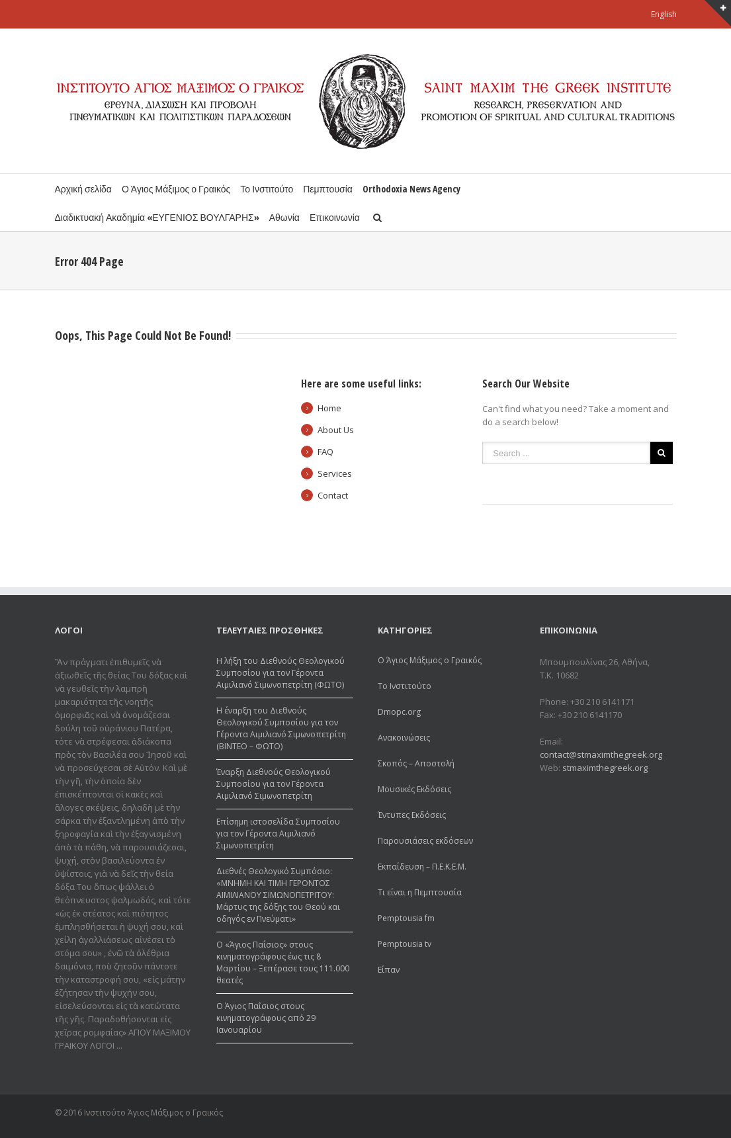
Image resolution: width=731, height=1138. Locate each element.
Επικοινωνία (335, 217)
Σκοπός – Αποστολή (416, 763)
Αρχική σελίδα (83, 189)
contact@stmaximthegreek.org (601, 754)
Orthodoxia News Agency (411, 189)
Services (335, 473)
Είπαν (389, 969)
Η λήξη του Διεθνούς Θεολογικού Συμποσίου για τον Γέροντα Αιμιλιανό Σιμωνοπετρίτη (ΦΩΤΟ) (280, 672)
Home (329, 408)
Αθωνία (284, 217)
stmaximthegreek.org (605, 768)
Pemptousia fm (406, 918)
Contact (333, 495)
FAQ (325, 452)
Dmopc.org (399, 711)
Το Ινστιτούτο (266, 189)
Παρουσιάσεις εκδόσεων (425, 840)
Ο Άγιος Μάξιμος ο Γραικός (176, 189)
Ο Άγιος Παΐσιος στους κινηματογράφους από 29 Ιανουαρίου (266, 1018)
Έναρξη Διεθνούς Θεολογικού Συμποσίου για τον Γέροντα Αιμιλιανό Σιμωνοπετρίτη (273, 783)
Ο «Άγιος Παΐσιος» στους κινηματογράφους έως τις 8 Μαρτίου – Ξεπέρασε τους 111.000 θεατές (282, 962)
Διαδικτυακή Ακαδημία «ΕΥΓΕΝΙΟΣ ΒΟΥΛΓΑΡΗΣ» (157, 217)
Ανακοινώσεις (404, 737)
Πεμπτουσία (328, 189)
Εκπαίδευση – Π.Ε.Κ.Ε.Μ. (422, 866)
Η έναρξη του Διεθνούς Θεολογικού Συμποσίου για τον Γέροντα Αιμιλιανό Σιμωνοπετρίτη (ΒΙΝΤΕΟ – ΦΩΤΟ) (281, 728)
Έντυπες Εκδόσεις (412, 815)
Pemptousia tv (404, 944)
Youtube (669, 1114)
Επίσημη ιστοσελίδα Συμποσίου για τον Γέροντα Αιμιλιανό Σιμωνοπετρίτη (278, 833)
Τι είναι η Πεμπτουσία (420, 892)
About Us (336, 430)
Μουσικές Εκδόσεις (414, 789)
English (664, 14)
